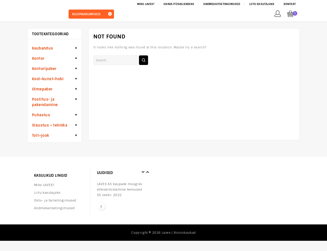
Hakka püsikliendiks (179, 4)
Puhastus (41, 115)
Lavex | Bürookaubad (179, 233)
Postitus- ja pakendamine (45, 102)
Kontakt (290, 4)
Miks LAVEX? (145, 4)
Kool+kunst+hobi (48, 79)
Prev (143, 172)
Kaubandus (42, 48)
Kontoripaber (44, 68)
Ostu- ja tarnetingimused (55, 200)
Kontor (38, 58)
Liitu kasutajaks (261, 4)
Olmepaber (42, 89)
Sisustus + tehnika (49, 125)
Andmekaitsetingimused (221, 4)
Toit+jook (40, 135)
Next (147, 172)
